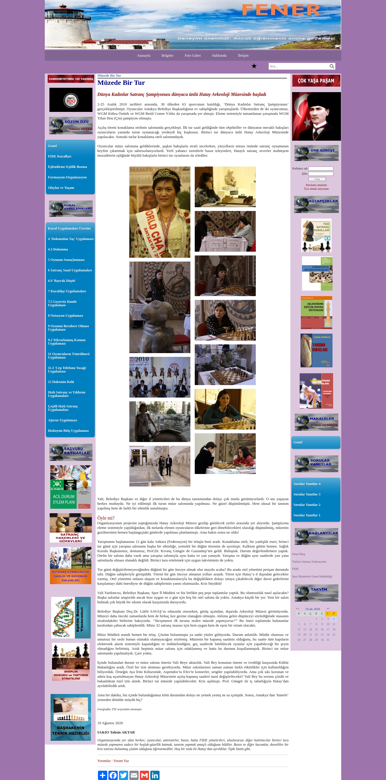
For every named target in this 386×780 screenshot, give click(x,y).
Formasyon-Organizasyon (67, 177)
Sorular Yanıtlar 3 (307, 494)
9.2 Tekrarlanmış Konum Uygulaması (66, 342)
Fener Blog (298, 554)
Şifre (305, 173)
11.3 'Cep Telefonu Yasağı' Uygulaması (67, 369)
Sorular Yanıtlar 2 (307, 505)
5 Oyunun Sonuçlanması (66, 260)
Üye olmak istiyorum (316, 188)
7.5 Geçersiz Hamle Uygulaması (62, 303)
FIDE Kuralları (59, 156)
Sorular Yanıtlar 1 (307, 515)
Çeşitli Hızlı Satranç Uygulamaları (63, 408)
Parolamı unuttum (316, 185)
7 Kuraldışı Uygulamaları (67, 291)
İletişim (243, 55)
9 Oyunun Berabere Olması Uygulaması (68, 328)
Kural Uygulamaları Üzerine (69, 228)
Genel (52, 146)
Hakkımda (219, 55)
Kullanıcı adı (300, 168)
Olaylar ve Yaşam (61, 188)
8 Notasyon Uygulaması (65, 316)
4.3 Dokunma (58, 249)
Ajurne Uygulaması (62, 420)
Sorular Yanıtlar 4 (307, 484)
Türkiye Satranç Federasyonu (309, 561)
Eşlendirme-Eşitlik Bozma (67, 167)
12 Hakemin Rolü (61, 382)
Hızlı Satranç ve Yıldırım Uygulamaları (66, 394)
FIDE (295, 568)
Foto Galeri (193, 55)
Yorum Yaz (121, 761)
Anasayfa (143, 55)
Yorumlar (103, 761)
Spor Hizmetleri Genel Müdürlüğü (312, 576)
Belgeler (168, 55)
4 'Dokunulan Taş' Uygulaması (71, 239)
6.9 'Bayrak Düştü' (62, 281)
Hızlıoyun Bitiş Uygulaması (68, 431)
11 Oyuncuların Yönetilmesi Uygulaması (69, 355)
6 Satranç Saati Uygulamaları (70, 270)
